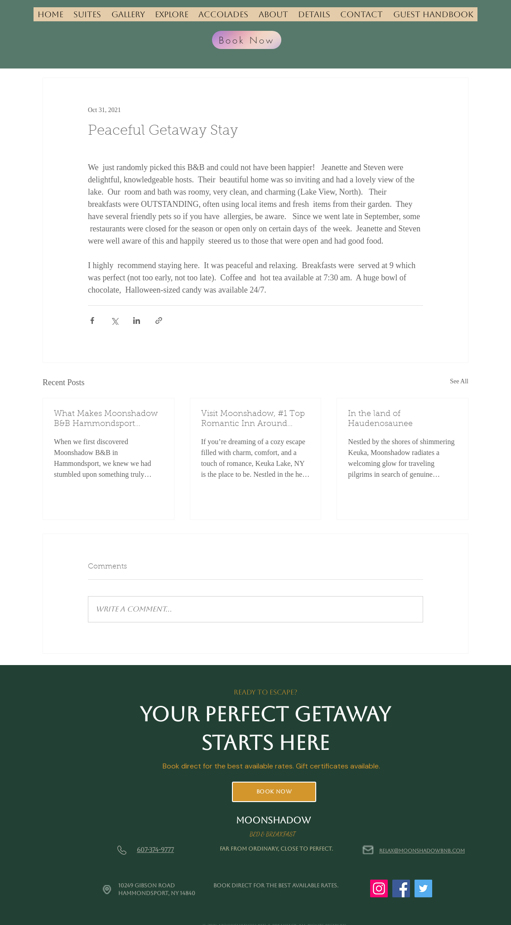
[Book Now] (246, 40)
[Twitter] (423, 888)
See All (459, 381)
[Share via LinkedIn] (136, 320)
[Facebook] (401, 888)
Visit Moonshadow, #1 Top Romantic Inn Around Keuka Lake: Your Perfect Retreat (253, 419)
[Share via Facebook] (92, 320)
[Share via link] (158, 320)
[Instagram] (379, 888)
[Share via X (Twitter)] (114, 320)
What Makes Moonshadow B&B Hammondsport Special (106, 419)
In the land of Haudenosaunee (380, 419)
